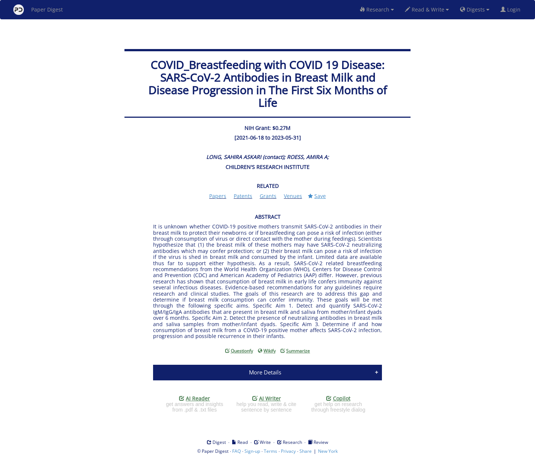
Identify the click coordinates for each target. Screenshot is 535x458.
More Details (265, 372)
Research (377, 9)
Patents (243, 195)
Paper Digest (38, 9)
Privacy (288, 451)
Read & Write (427, 9)
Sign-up (252, 451)
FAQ (236, 451)
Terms (270, 451)
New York (328, 451)
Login (511, 9)
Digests (474, 9)
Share (305, 451)
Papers (217, 195)
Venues (293, 195)
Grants (268, 195)
